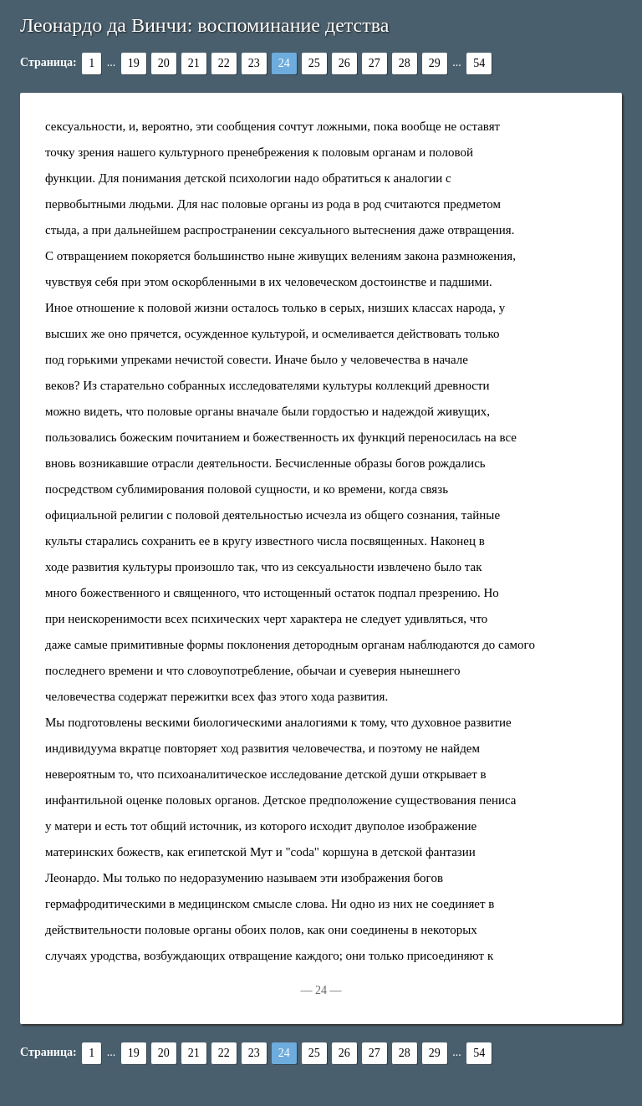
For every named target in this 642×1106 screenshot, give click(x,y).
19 (134, 63)
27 (374, 63)
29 (435, 63)
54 (479, 63)
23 (254, 63)
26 (344, 63)
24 (284, 63)
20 (164, 63)
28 (404, 63)
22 (224, 63)
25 (314, 63)
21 (194, 63)
